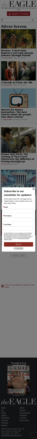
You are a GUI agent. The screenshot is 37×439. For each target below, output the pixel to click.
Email (6, 207)
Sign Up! (18, 244)
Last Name (7, 224)
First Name (7, 216)
